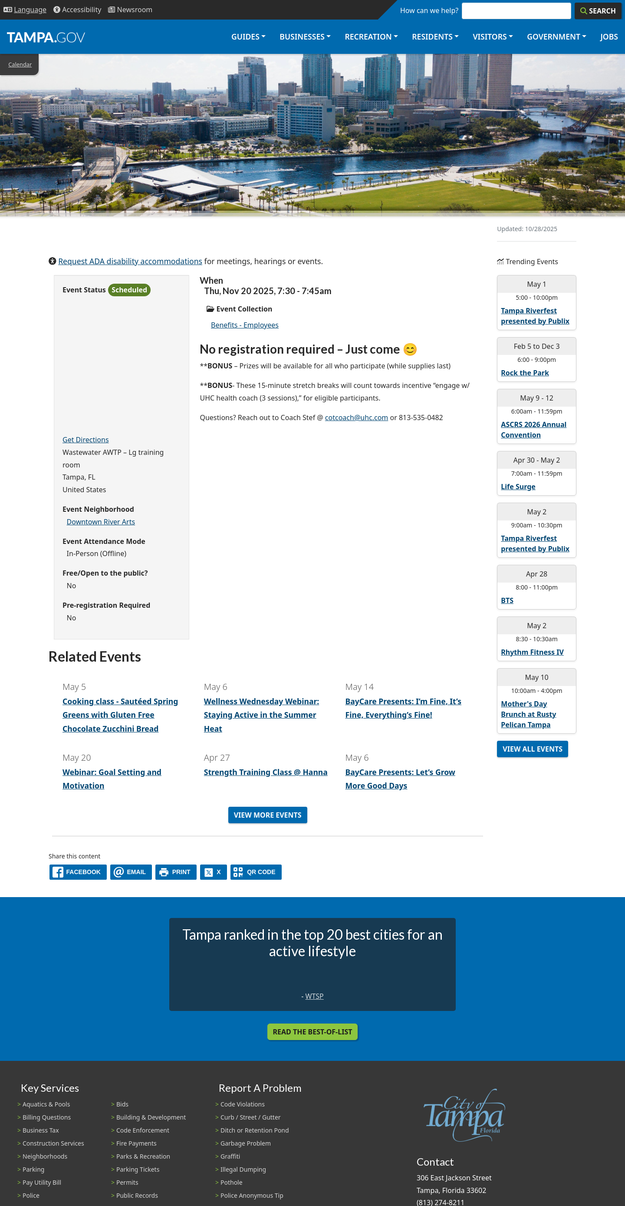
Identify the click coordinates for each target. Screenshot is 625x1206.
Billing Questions (47, 1117)
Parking (33, 1169)
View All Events (532, 749)
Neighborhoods (45, 1156)
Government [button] (553, 36)
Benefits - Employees (245, 325)
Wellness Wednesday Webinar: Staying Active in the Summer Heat (261, 715)
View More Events (268, 815)
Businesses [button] (302, 36)
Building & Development (151, 1117)
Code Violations (242, 1104)
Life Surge (518, 486)
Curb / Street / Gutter (250, 1117)
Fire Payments (136, 1143)
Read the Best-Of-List (312, 1032)
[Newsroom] (130, 10)
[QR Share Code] (256, 872)
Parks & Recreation (143, 1156)
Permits (127, 1182)
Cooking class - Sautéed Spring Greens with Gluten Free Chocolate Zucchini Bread (120, 715)
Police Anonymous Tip (251, 1195)
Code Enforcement (142, 1130)
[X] (213, 872)
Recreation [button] (368, 36)
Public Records (137, 1195)
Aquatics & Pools (46, 1104)
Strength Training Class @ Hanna (266, 772)
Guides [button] (245, 36)
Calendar (20, 64)
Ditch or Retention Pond (254, 1130)
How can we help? (429, 10)
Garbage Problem (245, 1143)
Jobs (609, 36)
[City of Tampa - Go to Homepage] (46, 37)
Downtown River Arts (101, 522)
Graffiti (230, 1156)
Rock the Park (525, 373)
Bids (122, 1104)
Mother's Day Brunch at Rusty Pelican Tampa (528, 714)
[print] (176, 872)
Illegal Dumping (243, 1169)
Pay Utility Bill (42, 1182)
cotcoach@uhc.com (356, 417)
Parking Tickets (137, 1169)
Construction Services (53, 1143)
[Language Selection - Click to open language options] (25, 10)
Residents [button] (432, 36)
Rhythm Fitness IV (532, 652)
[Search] (598, 11)
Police (31, 1195)
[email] (131, 872)
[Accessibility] (77, 10)
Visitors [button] (490, 36)
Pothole (231, 1182)
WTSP (315, 996)
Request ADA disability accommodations (130, 261)
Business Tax (41, 1130)
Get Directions (85, 439)
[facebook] (78, 872)
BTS (507, 600)
